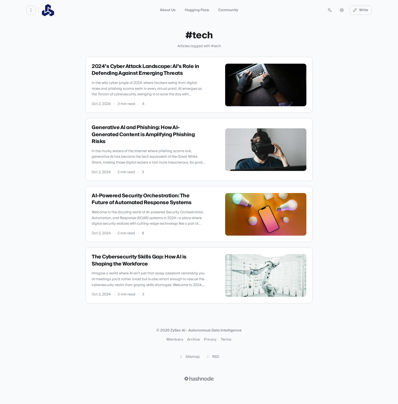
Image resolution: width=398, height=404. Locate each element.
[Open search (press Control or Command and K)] (329, 10)
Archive (193, 340)
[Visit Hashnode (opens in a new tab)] (199, 379)
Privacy (210, 340)
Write (361, 10)
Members (175, 340)
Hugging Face (197, 10)
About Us (168, 10)
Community (228, 10)
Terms (226, 340)
